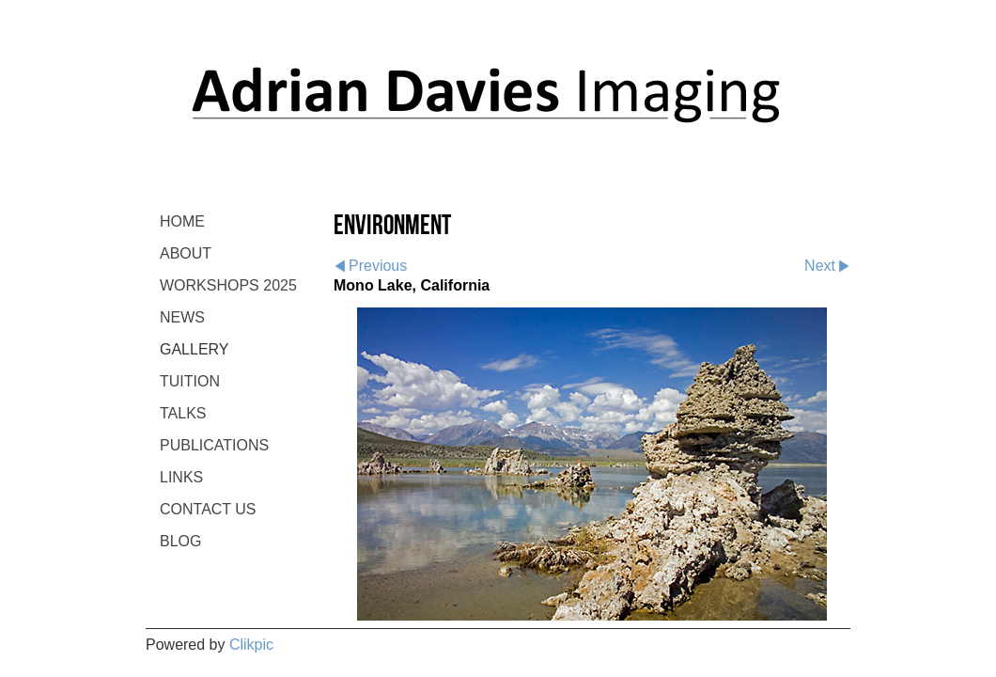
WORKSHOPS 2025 (228, 285)
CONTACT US (208, 509)
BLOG (180, 541)
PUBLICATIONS (214, 445)
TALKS (183, 413)
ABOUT (185, 253)
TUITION (190, 381)
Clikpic (251, 645)
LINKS (181, 477)
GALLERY (194, 349)
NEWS (182, 317)
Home (182, 221)
